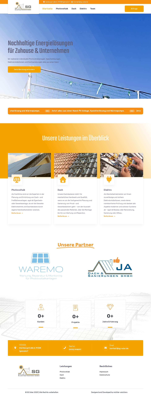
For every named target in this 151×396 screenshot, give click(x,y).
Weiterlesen (17, 212)
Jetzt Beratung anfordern (24, 69)
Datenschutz (105, 375)
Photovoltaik (62, 9)
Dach (74, 9)
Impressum (104, 372)
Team (92, 9)
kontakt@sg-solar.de (119, 348)
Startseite (47, 9)
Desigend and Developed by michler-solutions (109, 392)
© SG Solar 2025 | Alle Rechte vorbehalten (41, 392)
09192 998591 (75, 349)
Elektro (83, 9)
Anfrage (134, 9)
